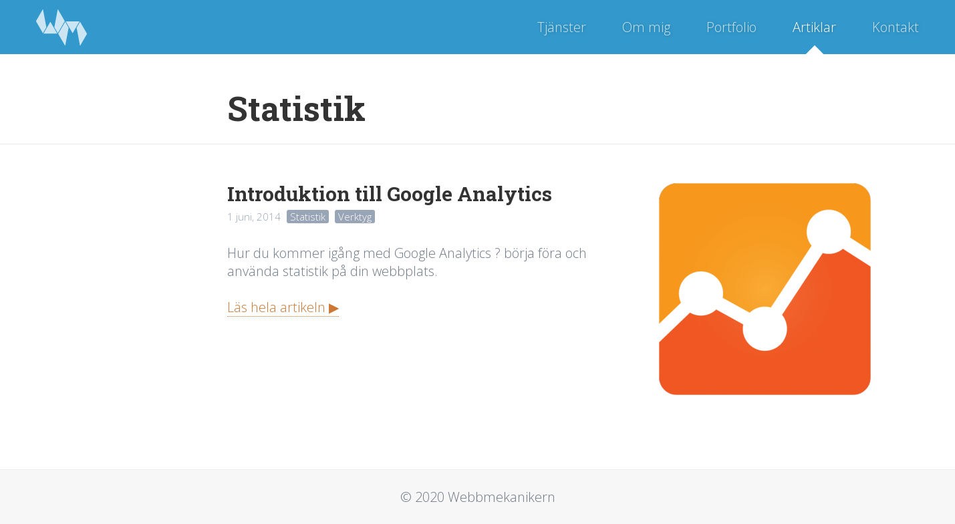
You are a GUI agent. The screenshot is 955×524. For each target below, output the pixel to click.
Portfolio (731, 27)
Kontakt (895, 27)
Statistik (307, 216)
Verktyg (355, 216)
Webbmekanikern (61, 27)
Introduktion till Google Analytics (389, 193)
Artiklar (814, 27)
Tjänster (561, 27)
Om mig (646, 27)
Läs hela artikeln (276, 307)
